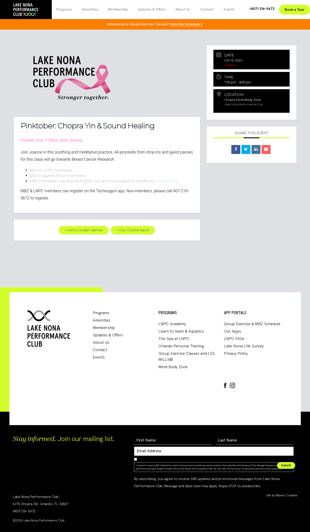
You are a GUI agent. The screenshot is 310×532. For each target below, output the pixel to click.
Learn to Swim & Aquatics (181, 331)
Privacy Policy (236, 354)
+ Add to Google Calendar (83, 230)
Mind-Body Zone (173, 367)
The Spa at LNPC (173, 339)
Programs (64, 9)
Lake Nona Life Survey (244, 346)
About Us (182, 9)
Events (229, 9)
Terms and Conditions (270, 468)
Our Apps (232, 331)
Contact (207, 9)
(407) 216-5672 (262, 9)
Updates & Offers (151, 9)
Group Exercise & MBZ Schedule (252, 324)
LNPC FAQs (234, 339)
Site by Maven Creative (281, 495)
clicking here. (166, 181)
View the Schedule (185, 24)
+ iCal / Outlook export (133, 230)
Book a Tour (294, 9)
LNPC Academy (172, 324)
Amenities (90, 9)
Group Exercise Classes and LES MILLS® (186, 357)
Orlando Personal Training (181, 346)
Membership (118, 9)
